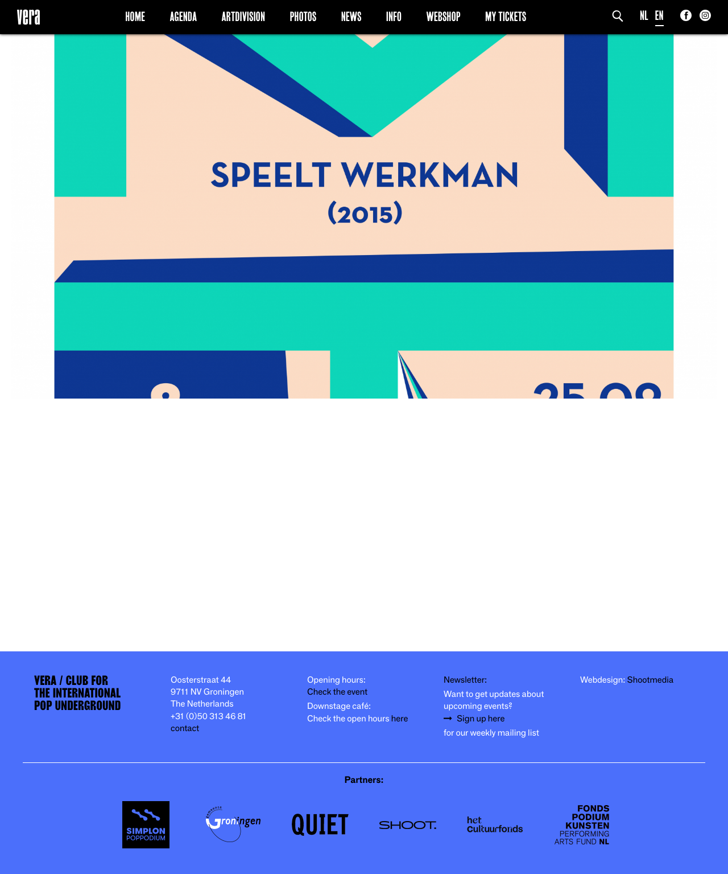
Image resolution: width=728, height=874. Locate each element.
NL (644, 15)
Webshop (444, 16)
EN (659, 15)
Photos (302, 16)
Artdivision (244, 16)
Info (394, 16)
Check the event (337, 692)
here (399, 719)
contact (185, 729)
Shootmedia (650, 680)
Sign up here (480, 719)
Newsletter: (465, 680)
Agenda (183, 16)
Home (135, 16)
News (351, 16)
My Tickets (505, 16)
